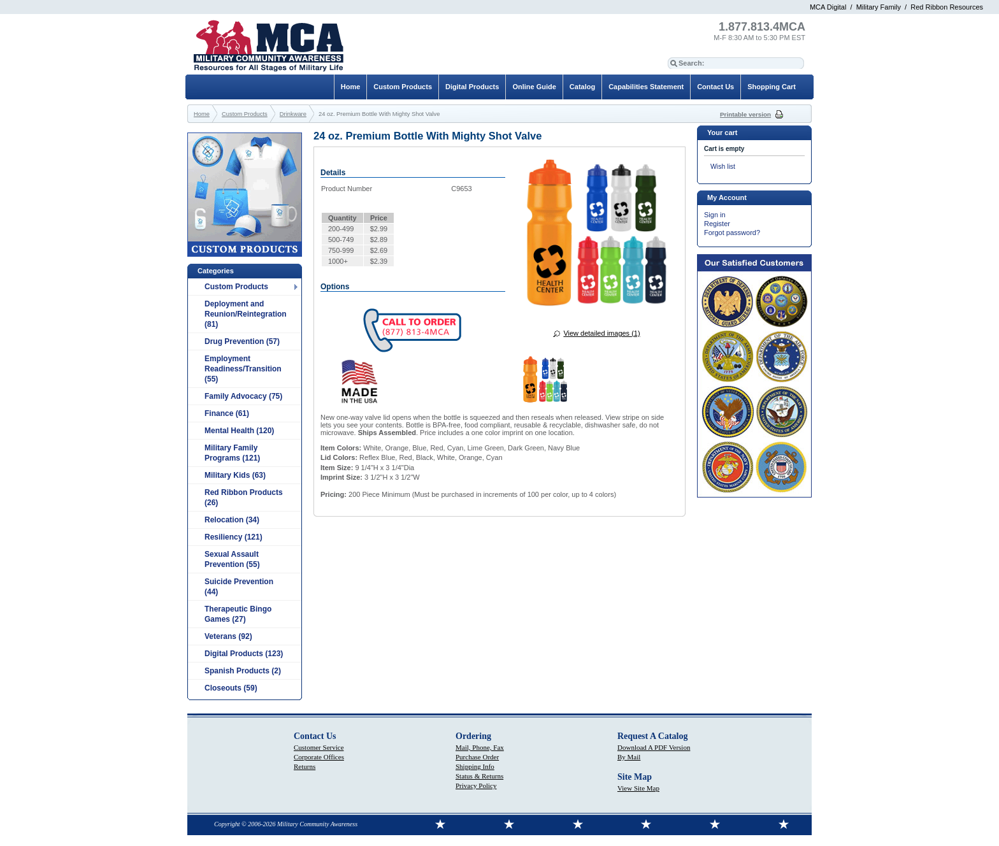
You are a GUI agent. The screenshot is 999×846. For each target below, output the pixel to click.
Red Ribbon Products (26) (244, 497)
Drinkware (293, 114)
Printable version (745, 114)
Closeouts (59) (231, 688)
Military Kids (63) (235, 475)
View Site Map (638, 788)
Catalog (582, 86)
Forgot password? (732, 232)
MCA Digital (828, 7)
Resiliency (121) (233, 537)
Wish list (722, 166)
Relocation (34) (232, 519)
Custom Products (236, 286)
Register (717, 223)
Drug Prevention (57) (242, 341)
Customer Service (319, 747)
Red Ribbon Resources (946, 7)
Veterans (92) (228, 636)
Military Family (878, 7)
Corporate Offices (319, 757)
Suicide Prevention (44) (239, 586)
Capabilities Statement (646, 86)
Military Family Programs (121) (232, 452)
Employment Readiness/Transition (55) (243, 369)
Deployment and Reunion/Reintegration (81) (246, 314)
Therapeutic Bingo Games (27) (238, 614)
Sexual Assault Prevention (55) (232, 559)
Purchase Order (477, 757)
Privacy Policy (476, 785)
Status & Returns (479, 776)
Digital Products (472, 86)
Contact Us (715, 86)
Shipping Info (475, 766)
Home (351, 86)
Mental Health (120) (239, 430)
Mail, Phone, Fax (480, 747)
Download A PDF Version (653, 747)
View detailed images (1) (601, 333)
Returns (304, 766)
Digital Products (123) (244, 653)
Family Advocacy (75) (243, 396)
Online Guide (534, 86)
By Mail (628, 757)
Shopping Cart (771, 86)
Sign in (715, 215)
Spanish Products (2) (243, 670)
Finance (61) (227, 413)
